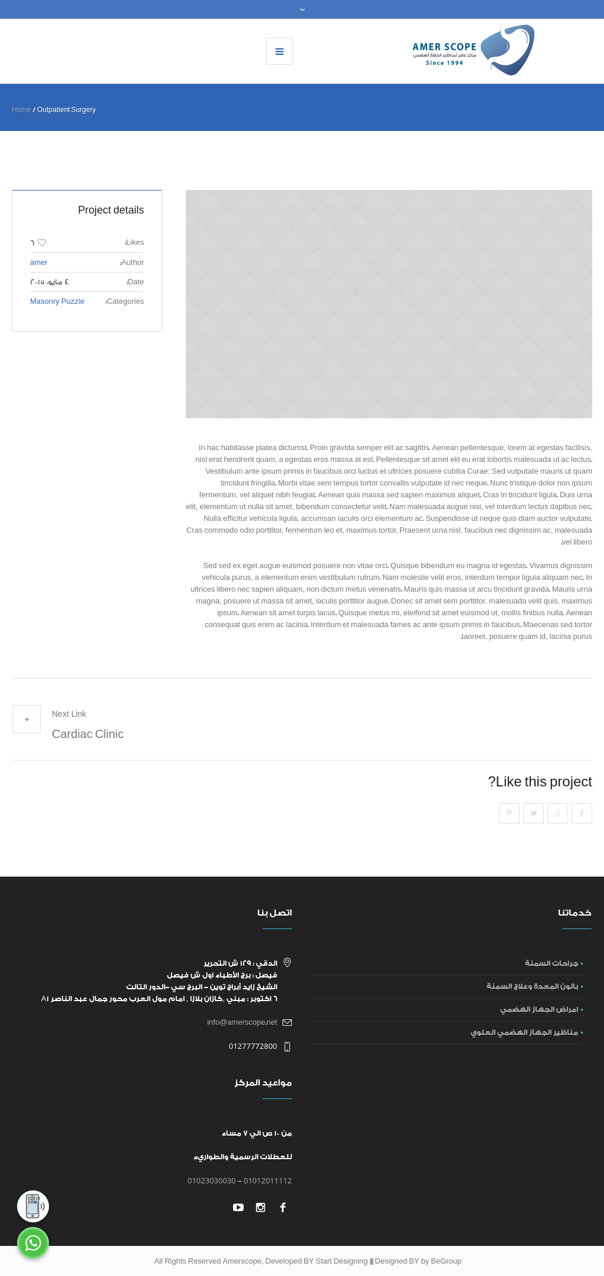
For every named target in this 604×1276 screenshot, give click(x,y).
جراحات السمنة (551, 963)
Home (21, 110)
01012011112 (268, 1180)
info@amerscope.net (242, 1022)
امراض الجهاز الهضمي (539, 1009)
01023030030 (212, 1180)
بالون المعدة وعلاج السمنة (532, 986)
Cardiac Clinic (88, 734)
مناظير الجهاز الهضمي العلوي (524, 1032)
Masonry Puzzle (57, 301)
